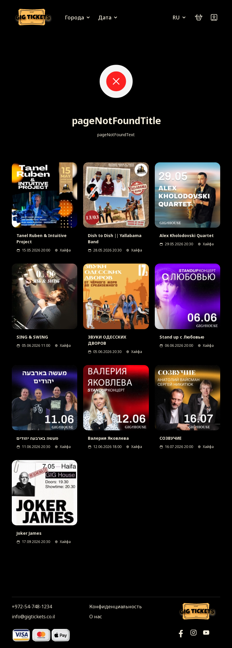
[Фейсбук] (206, 635)
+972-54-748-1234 (32, 606)
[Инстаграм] (193, 635)
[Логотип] (34, 17)
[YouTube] (181, 635)
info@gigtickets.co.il (33, 616)
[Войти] (214, 17)
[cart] (198, 17)
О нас (95, 616)
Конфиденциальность (115, 606)
